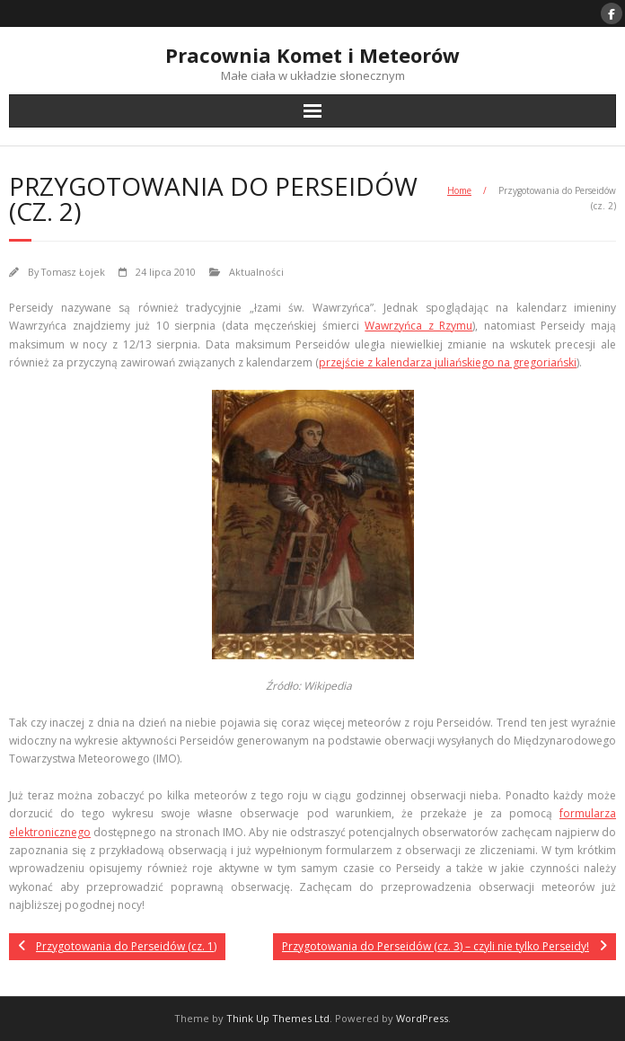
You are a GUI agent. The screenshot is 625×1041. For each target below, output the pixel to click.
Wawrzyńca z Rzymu (418, 325)
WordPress (422, 1018)
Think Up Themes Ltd (278, 1018)
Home (459, 190)
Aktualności (256, 271)
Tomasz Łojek (73, 271)
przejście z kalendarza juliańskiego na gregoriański (448, 362)
